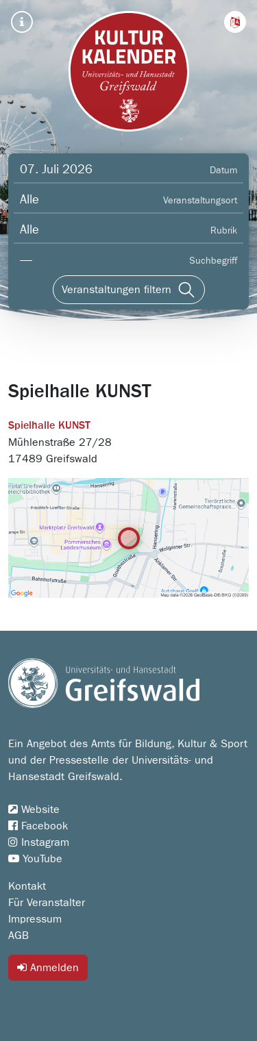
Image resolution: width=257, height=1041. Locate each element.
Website (34, 809)
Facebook (38, 825)
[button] (235, 22)
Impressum (35, 919)
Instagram (38, 842)
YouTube (35, 858)
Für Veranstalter (46, 902)
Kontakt (27, 886)
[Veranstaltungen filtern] (129, 289)
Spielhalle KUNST (49, 426)
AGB (18, 935)
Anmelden (48, 967)
